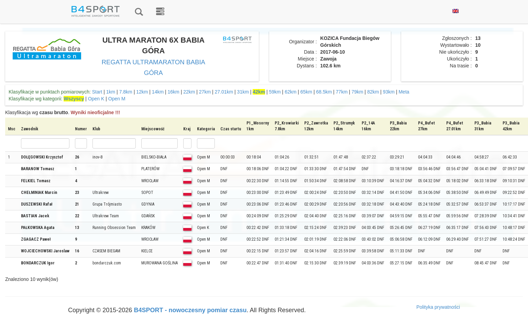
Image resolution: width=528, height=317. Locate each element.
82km (373, 92)
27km (205, 92)
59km (275, 92)
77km (342, 92)
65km (306, 92)
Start (97, 92)
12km (142, 92)
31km (243, 92)
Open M (116, 98)
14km (158, 92)
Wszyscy (74, 98)
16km (173, 92)
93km (389, 92)
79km (357, 92)
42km (259, 92)
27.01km (223, 92)
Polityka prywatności (438, 307)
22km (189, 92)
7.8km (125, 92)
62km (290, 92)
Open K (96, 98)
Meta (403, 92)
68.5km (324, 92)
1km (110, 92)
